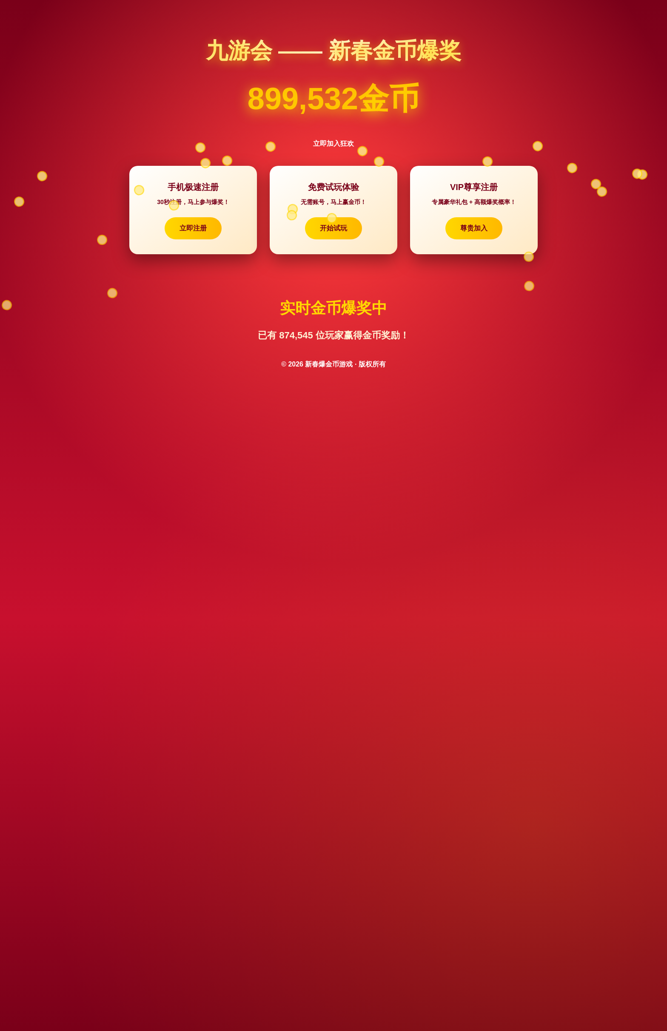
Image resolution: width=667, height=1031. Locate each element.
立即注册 (193, 228)
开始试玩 (333, 228)
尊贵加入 (473, 228)
